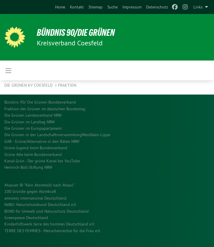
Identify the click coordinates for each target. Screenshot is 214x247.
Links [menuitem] (198, 7)
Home (60, 7)
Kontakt (77, 7)
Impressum (132, 7)
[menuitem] (60, 7)
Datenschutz (157, 7)
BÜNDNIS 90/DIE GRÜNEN (76, 32)
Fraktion (67, 85)
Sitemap (95, 7)
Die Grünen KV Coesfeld (29, 85)
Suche (112, 7)
